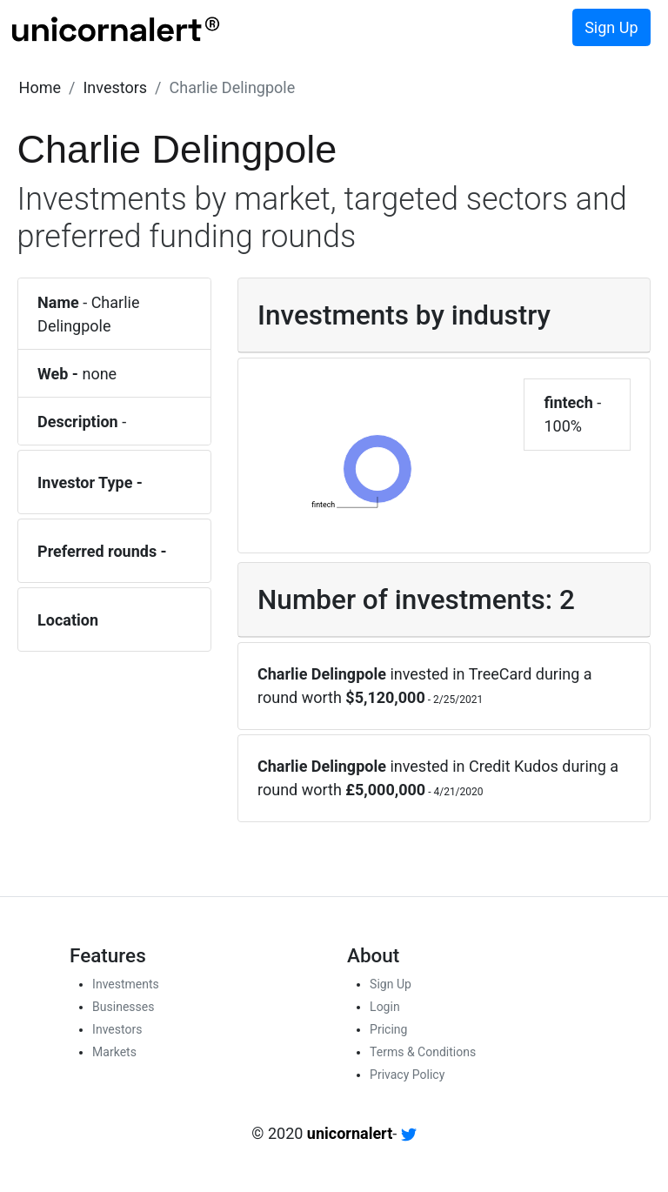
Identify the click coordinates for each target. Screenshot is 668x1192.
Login (385, 1007)
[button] (40, 87)
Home (40, 87)
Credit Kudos (513, 766)
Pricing (388, 1029)
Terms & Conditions (423, 1052)
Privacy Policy (407, 1075)
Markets (114, 1052)
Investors (115, 87)
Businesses (123, 1007)
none (99, 374)
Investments (125, 984)
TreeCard (500, 674)
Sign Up (611, 27)
